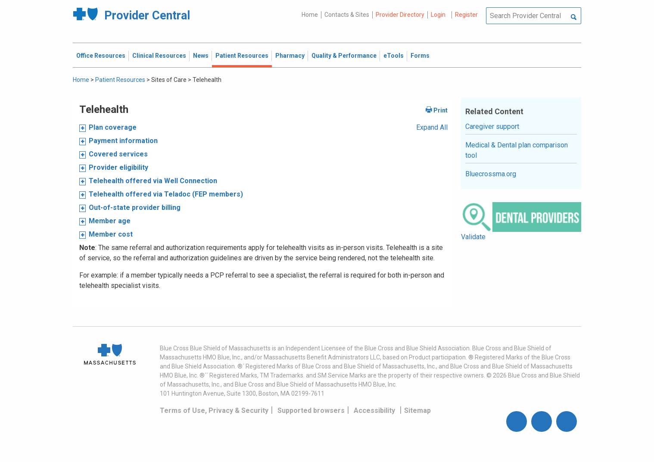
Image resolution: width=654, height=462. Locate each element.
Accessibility (374, 410)
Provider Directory (400, 14)
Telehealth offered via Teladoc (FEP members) (166, 194)
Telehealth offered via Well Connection (153, 181)
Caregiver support (492, 126)
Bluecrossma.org (490, 174)
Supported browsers (311, 410)
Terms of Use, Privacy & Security (214, 410)
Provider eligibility (118, 167)
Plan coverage (113, 127)
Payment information (123, 141)
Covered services (118, 154)
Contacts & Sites (346, 14)
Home (310, 14)
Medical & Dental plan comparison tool (516, 150)
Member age (110, 221)
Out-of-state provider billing (135, 207)
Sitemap (417, 410)
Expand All (432, 127)
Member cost (111, 234)
